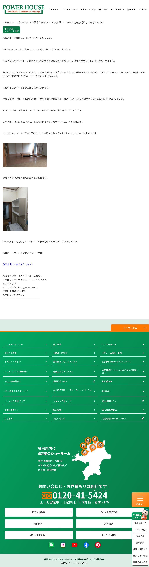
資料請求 (140, 542)
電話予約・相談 (140, 562)
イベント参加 (140, 529)
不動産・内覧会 (60, 352)
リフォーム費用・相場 (112, 352)
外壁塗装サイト (60, 381)
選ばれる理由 (10, 352)
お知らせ (106, 391)
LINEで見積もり (37, 512)
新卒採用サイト (109, 401)
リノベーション (109, 344)
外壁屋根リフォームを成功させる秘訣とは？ (120, 371)
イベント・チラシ (12, 361)
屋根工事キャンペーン (63, 371)
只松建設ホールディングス (114, 418)
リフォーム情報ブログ (14, 401)
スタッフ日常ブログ (62, 401)
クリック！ (28, 264)
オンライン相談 (140, 555)
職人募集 (57, 409)
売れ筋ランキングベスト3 (65, 361)
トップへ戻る (130, 328)
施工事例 (57, 344)
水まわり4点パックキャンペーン (116, 361)
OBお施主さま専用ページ (16, 391)
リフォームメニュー (13, 344)
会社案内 (8, 418)
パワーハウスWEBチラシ (15, 371)
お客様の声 (107, 381)
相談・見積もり (140, 549)
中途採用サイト (11, 409)
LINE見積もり (140, 523)
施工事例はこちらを (13, 264)
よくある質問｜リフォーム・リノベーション (72, 391)
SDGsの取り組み (109, 409)
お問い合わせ (59, 418)
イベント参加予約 (108, 512)
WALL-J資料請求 (12, 381)
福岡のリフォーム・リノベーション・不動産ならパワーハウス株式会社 (74, 559)
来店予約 (140, 536)
